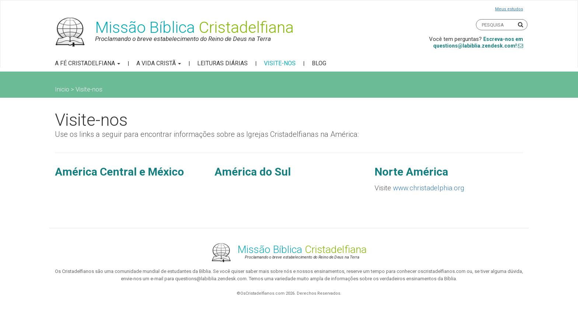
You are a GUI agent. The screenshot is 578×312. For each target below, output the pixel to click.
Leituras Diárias (222, 63)
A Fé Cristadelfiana (87, 63)
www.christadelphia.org (428, 188)
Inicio (62, 89)
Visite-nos (280, 63)
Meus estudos (509, 9)
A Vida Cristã (158, 63)
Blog (319, 63)
